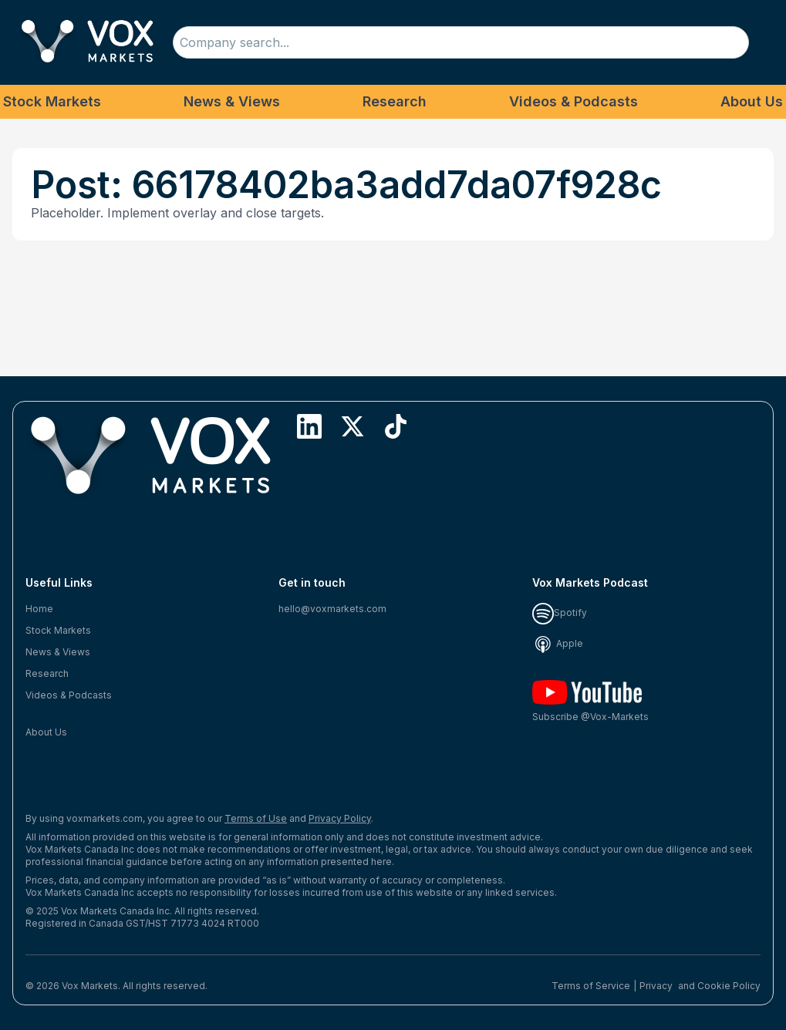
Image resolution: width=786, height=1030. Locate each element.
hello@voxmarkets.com (332, 608)
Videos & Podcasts (573, 101)
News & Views (232, 101)
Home (39, 608)
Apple (557, 643)
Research (395, 101)
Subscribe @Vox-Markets (590, 701)
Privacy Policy (340, 818)
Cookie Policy (729, 985)
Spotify (559, 612)
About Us (751, 101)
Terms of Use (255, 818)
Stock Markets (52, 101)
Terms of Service (591, 985)
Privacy (656, 985)
